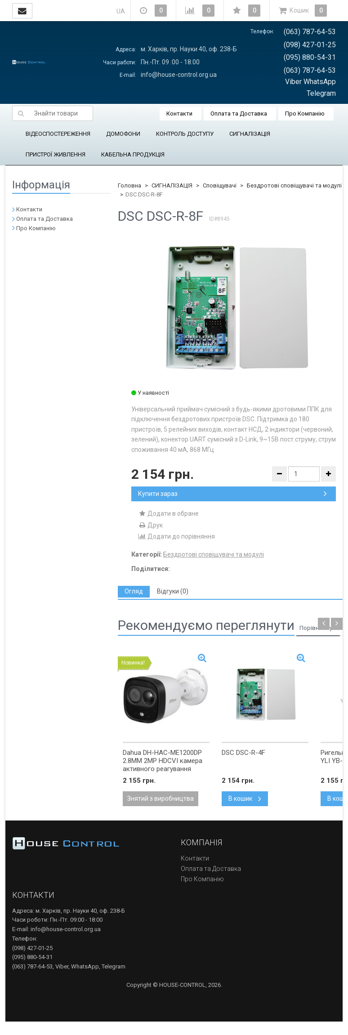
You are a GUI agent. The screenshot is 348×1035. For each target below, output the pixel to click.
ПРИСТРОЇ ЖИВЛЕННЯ (55, 154)
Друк (150, 525)
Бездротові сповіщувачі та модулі (294, 185)
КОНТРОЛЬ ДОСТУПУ (185, 133)
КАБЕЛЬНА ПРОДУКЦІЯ (133, 154)
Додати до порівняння (176, 536)
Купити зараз (232, 493)
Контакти (179, 113)
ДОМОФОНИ (123, 133)
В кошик (244, 798)
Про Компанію (305, 113)
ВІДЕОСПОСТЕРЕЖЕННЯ (58, 133)
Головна (129, 185)
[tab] (134, 591)
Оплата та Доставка (238, 113)
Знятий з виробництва (160, 798)
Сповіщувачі (219, 185)
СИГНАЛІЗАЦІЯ (249, 133)
